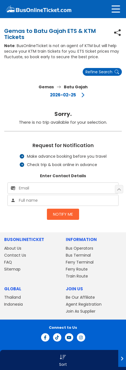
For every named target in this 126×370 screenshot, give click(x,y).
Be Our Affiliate (80, 297)
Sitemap (12, 269)
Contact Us (15, 255)
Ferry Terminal (80, 262)
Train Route (77, 276)
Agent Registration (84, 304)
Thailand (12, 297)
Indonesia (13, 304)
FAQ (8, 262)
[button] (63, 360)
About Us (12, 248)
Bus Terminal (78, 255)
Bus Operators (79, 248)
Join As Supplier (80, 311)
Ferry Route (77, 269)
